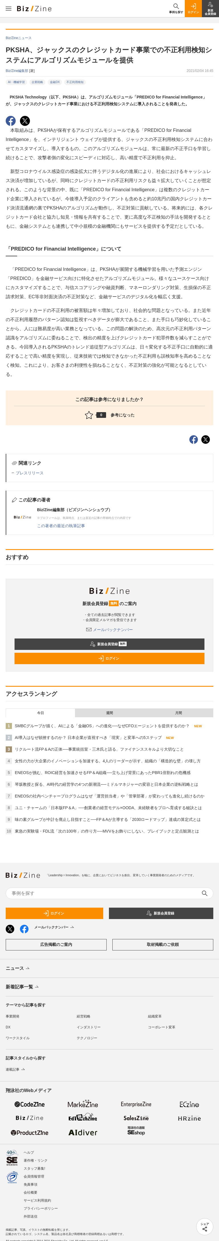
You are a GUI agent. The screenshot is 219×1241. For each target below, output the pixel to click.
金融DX (55, 82)
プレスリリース (30, 473)
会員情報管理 (34, 1176)
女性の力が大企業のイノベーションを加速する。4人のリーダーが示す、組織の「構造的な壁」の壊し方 (108, 761)
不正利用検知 (75, 82)
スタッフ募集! (34, 1169)
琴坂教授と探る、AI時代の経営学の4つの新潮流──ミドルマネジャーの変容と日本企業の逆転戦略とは (106, 784)
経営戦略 (83, 1016)
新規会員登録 (108, 644)
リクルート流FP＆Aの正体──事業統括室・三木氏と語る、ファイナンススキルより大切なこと (99, 749)
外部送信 (30, 1216)
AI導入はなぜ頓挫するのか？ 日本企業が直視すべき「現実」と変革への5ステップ (88, 737)
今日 (40, 713)
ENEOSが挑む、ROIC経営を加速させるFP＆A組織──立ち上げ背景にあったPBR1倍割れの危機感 (102, 772)
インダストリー (89, 1027)
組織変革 (155, 1016)
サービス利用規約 (37, 1200)
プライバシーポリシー (41, 1208)
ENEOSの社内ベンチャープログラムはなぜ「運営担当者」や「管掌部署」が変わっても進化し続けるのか (109, 796)
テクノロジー (87, 1038)
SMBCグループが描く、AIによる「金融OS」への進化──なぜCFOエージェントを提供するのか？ (102, 726)
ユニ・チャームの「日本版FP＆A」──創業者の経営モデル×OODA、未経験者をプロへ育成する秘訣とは (108, 807)
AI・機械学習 (16, 82)
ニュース (18, 969)
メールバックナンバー (109, 629)
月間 (178, 713)
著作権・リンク (36, 1161)
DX (8, 1027)
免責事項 (30, 1184)
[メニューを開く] (8, 8)
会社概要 (30, 1192)
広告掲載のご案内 (56, 944)
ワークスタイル (18, 1038)
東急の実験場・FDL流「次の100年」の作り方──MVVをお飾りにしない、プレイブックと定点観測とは (107, 831)
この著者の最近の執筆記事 (61, 525)
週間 (109, 713)
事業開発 (12, 1016)
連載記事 (16, 1069)
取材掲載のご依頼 (163, 944)
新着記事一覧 (23, 987)
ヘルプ (29, 1153)
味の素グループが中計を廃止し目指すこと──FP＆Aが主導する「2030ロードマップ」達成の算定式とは (108, 819)
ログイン (108, 658)
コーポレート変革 (161, 1027)
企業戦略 (37, 82)
